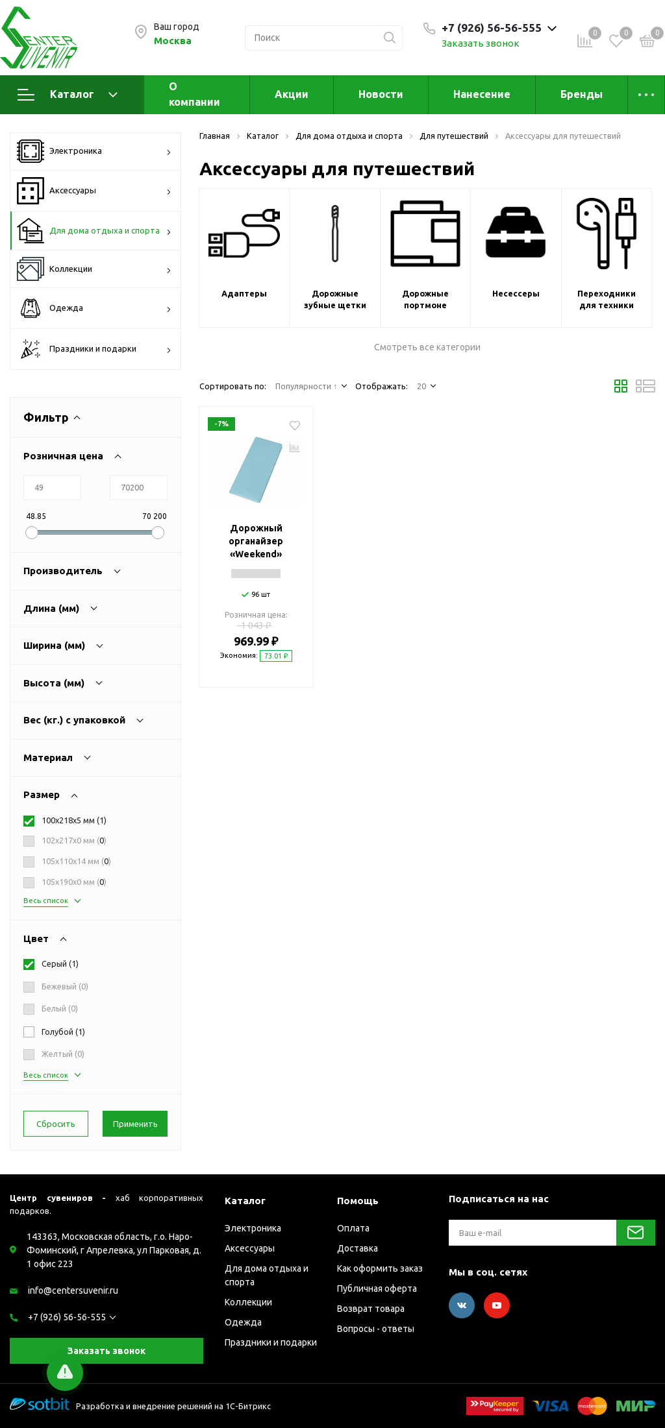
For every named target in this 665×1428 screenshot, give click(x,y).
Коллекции (94, 269)
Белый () (60, 1008)
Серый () (60, 963)
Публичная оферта (377, 1288)
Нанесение (481, 94)
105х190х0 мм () (74, 881)
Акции (291, 94)
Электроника (94, 151)
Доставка (357, 1248)
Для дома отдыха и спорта (94, 230)
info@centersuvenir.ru (73, 1290)
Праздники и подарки (94, 349)
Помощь (358, 1200)
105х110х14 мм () (76, 860)
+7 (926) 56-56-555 (67, 1317)
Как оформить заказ (380, 1268)
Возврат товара (371, 1308)
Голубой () (63, 1031)
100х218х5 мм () (74, 820)
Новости (380, 94)
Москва (173, 40)
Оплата (353, 1228)
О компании (194, 94)
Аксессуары (94, 190)
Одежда (94, 308)
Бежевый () (65, 986)
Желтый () (63, 1053)
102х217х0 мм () (74, 840)
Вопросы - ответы (375, 1329)
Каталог (68, 94)
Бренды (581, 94)
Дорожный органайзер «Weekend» (256, 541)
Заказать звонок (481, 43)
